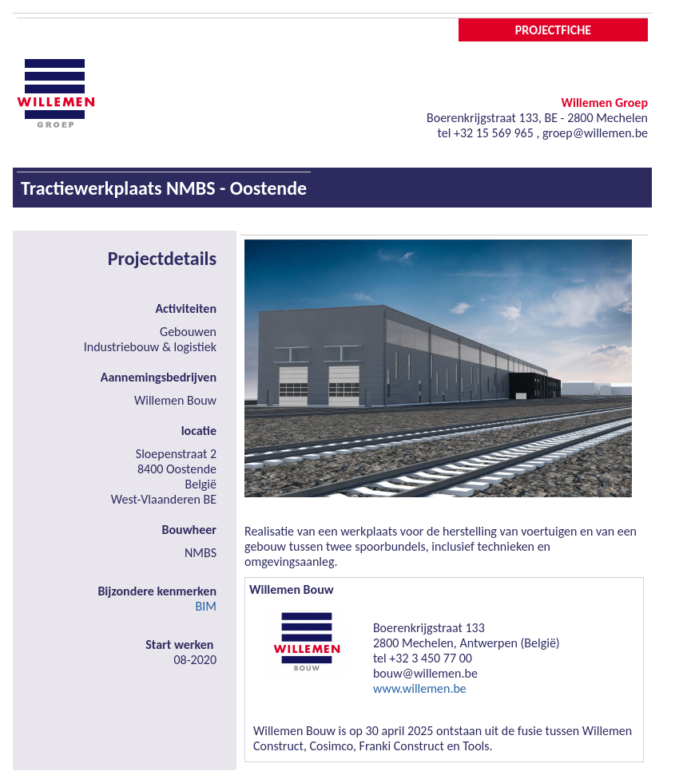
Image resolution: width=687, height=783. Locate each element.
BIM (206, 606)
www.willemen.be (420, 688)
